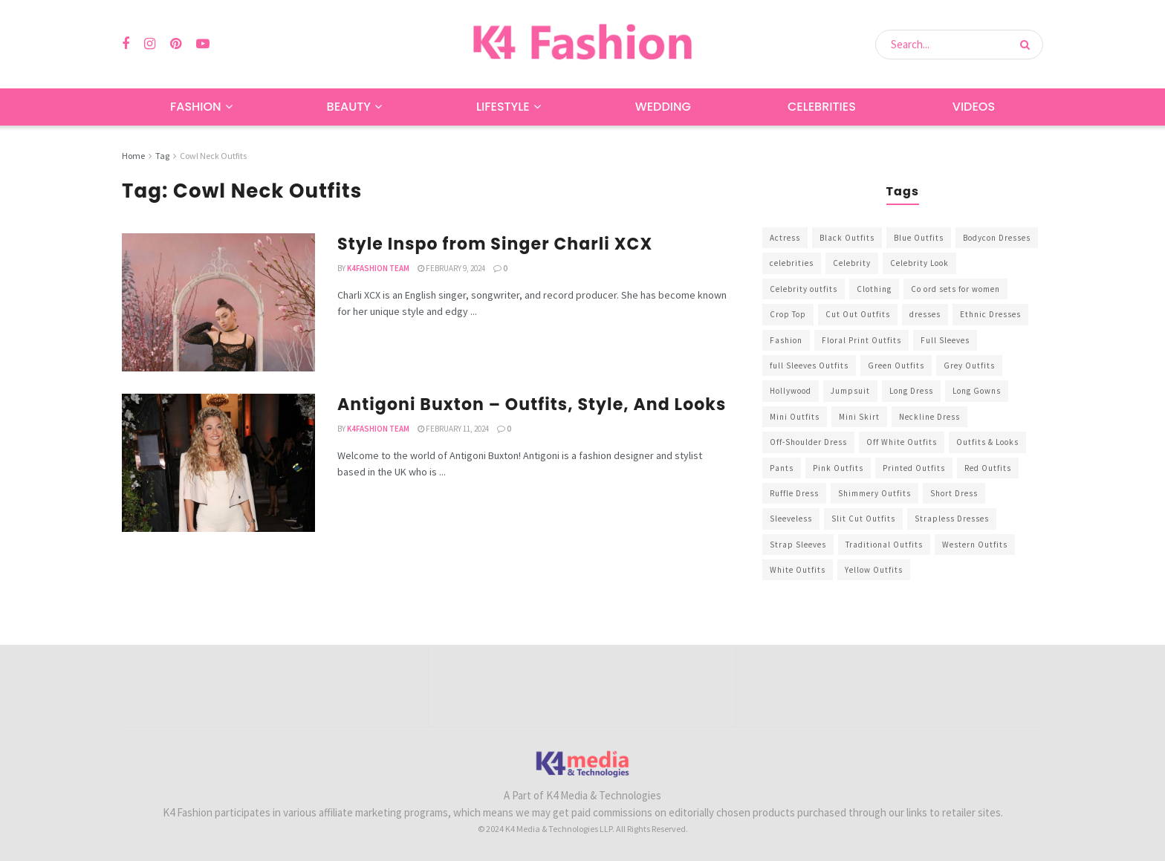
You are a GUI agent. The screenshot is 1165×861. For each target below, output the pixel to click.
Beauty (349, 106)
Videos (974, 106)
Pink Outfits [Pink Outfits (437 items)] (838, 468)
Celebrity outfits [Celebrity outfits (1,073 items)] (803, 289)
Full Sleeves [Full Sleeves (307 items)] (945, 340)
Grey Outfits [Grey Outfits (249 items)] (969, 365)
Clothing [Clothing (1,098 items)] (874, 289)
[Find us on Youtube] (203, 44)
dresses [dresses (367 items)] (925, 314)
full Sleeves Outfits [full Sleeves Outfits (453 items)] (809, 365)
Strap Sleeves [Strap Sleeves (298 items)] (798, 544)
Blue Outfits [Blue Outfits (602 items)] (919, 238)
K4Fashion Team (378, 268)
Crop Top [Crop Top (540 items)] (788, 314)
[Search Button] (1028, 44)
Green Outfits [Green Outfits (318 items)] (896, 365)
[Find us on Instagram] (149, 44)
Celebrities (822, 106)
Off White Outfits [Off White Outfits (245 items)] (901, 442)
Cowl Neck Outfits (213, 155)
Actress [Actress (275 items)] (785, 238)
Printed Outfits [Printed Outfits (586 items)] (914, 468)
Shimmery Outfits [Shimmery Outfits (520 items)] (874, 493)
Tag (162, 155)
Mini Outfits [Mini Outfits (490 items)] (795, 417)
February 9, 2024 (451, 268)
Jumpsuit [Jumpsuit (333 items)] (850, 391)
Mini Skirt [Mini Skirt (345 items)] (859, 417)
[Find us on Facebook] (125, 44)
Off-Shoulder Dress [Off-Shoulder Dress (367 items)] (808, 442)
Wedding (663, 106)
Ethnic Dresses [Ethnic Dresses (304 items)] (990, 314)
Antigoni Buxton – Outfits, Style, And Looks (531, 404)
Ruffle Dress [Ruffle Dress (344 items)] (794, 493)
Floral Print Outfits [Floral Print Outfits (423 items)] (861, 340)
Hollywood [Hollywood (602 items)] (790, 391)
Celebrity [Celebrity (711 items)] (852, 263)
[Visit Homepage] (582, 44)
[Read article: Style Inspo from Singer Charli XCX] (218, 302)
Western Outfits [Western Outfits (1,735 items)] (974, 544)
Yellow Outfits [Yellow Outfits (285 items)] (874, 570)
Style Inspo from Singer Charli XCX (494, 244)
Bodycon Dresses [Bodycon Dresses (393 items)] (997, 238)
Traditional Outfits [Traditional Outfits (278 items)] (884, 544)
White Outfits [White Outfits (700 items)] (797, 570)
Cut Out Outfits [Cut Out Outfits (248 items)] (857, 314)
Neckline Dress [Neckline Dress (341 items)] (929, 417)
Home (133, 155)
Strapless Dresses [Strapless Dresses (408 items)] (952, 518)
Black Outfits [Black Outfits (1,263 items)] (847, 238)
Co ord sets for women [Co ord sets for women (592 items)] (955, 289)
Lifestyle (503, 106)
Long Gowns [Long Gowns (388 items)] (977, 391)
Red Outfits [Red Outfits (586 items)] (987, 468)
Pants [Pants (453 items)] (782, 468)
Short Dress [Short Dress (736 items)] (954, 493)
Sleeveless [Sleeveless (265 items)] (791, 518)
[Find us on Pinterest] (175, 44)
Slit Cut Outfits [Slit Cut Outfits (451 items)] (863, 518)
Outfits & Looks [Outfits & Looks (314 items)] (987, 442)
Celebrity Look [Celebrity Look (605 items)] (919, 263)
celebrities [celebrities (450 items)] (792, 263)
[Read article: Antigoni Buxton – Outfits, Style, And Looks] (218, 463)
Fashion (195, 106)
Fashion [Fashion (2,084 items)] (786, 340)
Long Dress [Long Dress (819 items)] (911, 391)
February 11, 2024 (453, 428)
